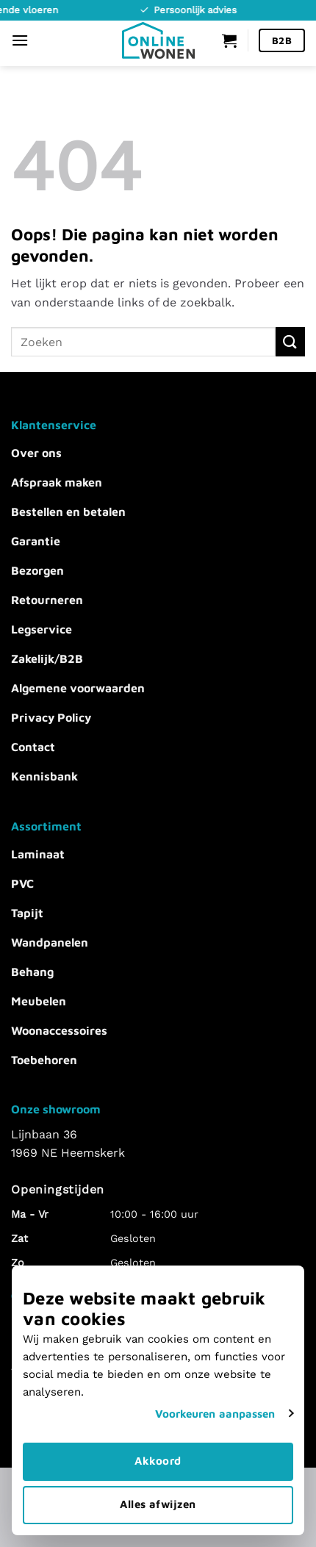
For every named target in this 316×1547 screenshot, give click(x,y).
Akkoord (157, 1460)
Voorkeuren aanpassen (215, 1413)
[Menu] (20, 40)
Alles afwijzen (157, 1504)
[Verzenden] (290, 341)
